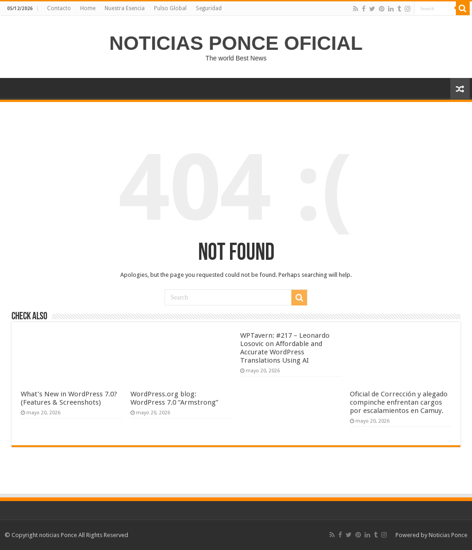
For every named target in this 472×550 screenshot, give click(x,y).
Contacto (59, 8)
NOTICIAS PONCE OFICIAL (236, 43)
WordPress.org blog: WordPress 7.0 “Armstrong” (174, 398)
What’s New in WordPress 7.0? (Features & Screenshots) (69, 398)
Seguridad (209, 8)
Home (87, 8)
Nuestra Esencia (125, 8)
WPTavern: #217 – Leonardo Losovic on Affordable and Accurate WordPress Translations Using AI (285, 348)
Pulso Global (170, 8)
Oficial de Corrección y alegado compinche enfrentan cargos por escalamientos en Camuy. (399, 402)
